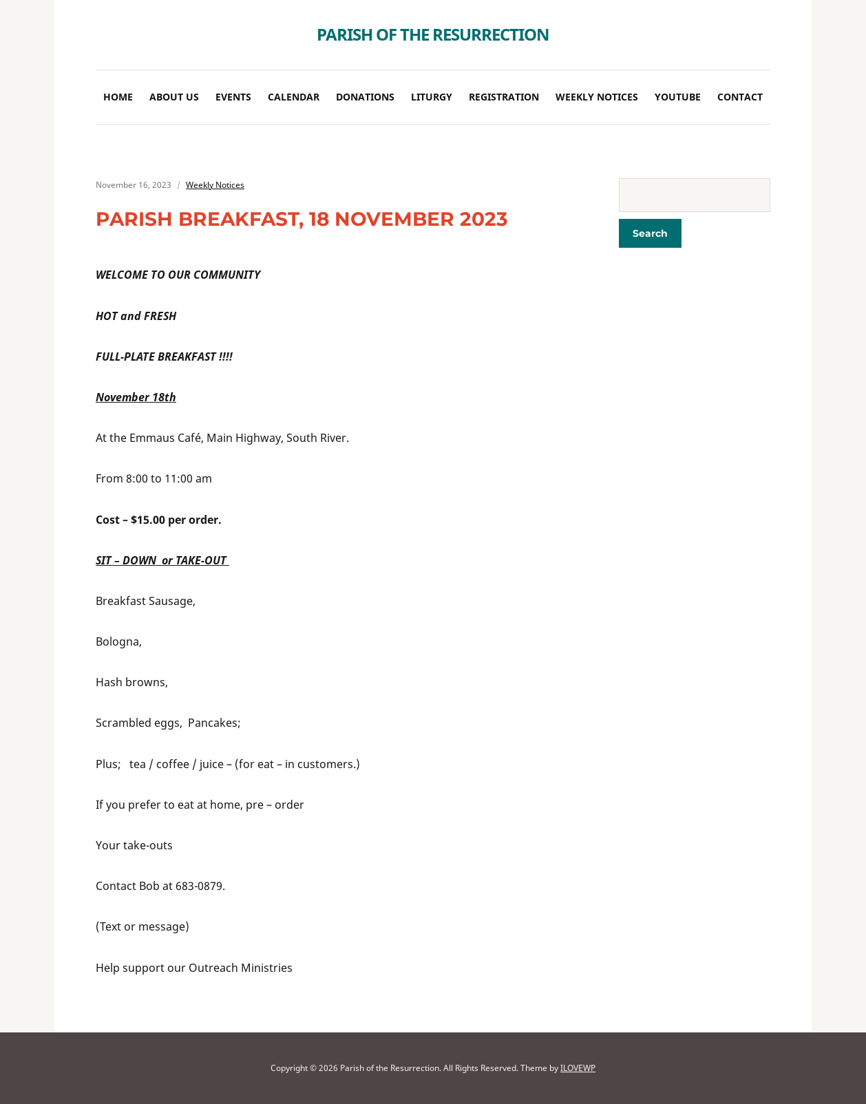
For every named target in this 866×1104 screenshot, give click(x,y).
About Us (174, 96)
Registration (504, 96)
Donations (365, 96)
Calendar (293, 96)
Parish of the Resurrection (433, 34)
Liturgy (431, 96)
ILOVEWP (577, 1068)
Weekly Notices (597, 96)
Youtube (678, 96)
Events (233, 96)
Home (118, 96)
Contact (740, 96)
